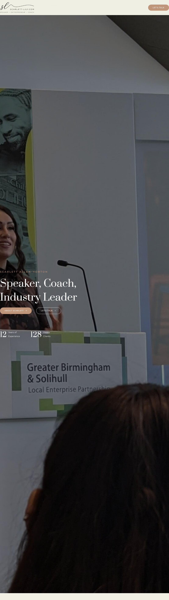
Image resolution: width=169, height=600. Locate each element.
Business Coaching (122, 5)
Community (93, 10)
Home (54, 5)
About (68, 5)
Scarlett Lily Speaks (91, 5)
